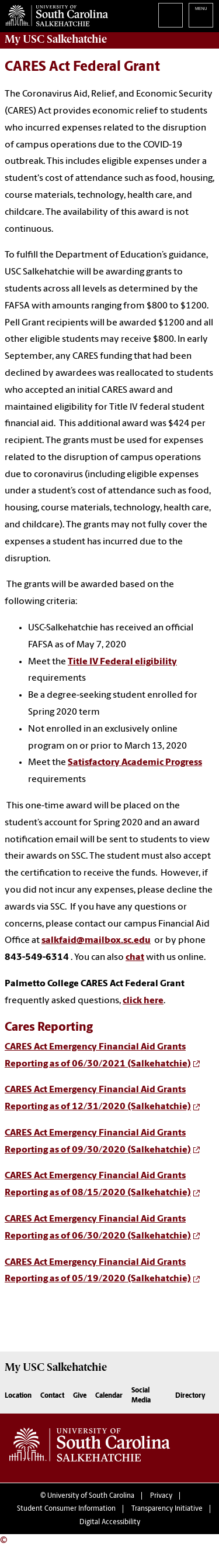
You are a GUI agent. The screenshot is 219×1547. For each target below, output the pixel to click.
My (56, 39)
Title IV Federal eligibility (122, 662)
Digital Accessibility (109, 1522)
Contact (52, 1395)
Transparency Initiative (167, 1508)
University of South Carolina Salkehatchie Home (54, 13)
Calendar (109, 1395)
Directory (190, 1395)
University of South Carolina (90, 1496)
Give (79, 1395)
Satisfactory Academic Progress (135, 762)
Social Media (141, 1395)
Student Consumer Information (66, 1508)
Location (18, 1395)
